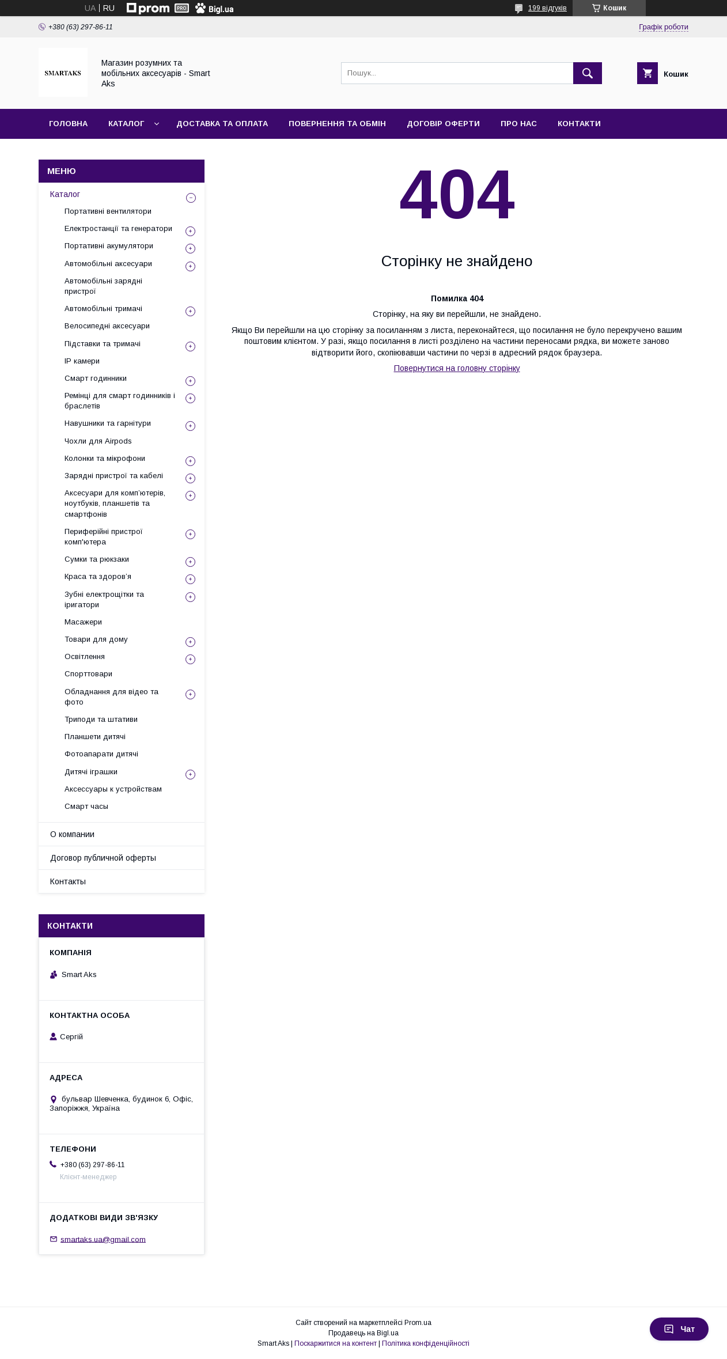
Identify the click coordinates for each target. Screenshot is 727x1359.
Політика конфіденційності (425, 1343)
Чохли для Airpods (98, 441)
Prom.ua (417, 1323)
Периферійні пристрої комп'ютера (104, 536)
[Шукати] (587, 73)
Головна (68, 123)
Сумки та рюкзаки (97, 559)
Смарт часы (86, 806)
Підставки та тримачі (103, 343)
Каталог (126, 123)
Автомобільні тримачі (103, 308)
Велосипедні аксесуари (107, 325)
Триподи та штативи (101, 719)
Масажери (83, 622)
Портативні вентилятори (108, 211)
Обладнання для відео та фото (111, 696)
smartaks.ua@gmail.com (103, 1239)
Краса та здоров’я (98, 576)
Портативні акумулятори (109, 245)
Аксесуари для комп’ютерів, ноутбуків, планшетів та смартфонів (115, 503)
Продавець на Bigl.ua (363, 1333)
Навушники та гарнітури (108, 423)
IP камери (82, 361)
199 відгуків (547, 8)
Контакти (579, 123)
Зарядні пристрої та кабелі (114, 475)
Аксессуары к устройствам (113, 789)
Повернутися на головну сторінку (457, 368)
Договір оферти (443, 123)
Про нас (519, 123)
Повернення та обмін (337, 123)
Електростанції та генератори (118, 228)
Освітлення (85, 656)
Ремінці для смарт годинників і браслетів (120, 400)
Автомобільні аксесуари (108, 263)
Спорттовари (88, 673)
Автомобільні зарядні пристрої (103, 286)
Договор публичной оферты (103, 857)
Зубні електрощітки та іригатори (104, 599)
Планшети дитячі (95, 736)
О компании (72, 834)
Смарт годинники (96, 378)
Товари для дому (96, 639)
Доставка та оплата (222, 123)
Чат (679, 1329)
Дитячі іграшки (91, 771)
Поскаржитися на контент (335, 1343)
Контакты (68, 881)
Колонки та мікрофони (105, 458)
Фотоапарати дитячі (101, 753)
